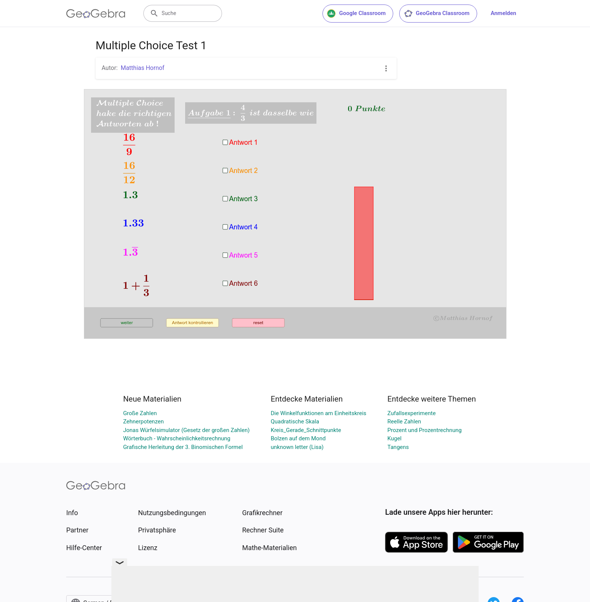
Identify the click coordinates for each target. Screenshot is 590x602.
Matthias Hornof (142, 67)
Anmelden (503, 13)
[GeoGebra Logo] (95, 13)
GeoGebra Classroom (437, 13)
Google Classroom (356, 13)
